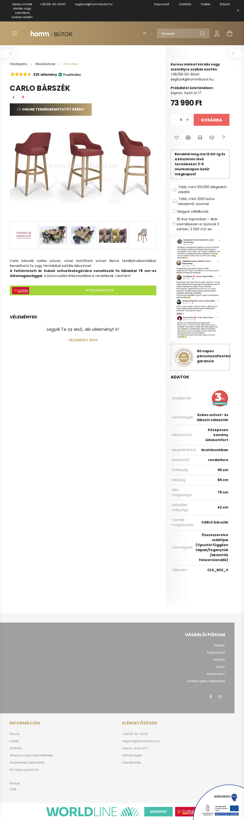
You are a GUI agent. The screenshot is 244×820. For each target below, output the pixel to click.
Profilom (219, 659)
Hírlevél (15, 783)
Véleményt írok (83, 340)
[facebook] (13, 97)
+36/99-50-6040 (53, 4)
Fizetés (14, 741)
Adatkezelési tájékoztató (27, 762)
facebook (210, 696)
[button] (45, 74)
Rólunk (14, 734)
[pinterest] (23, 97)
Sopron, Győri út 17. (135, 748)
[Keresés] (183, 33)
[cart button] (229, 33)
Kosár (221, 667)
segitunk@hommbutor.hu (93, 4)
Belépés (219, 645)
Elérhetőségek (132, 755)
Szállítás (16, 748)
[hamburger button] (14, 33)
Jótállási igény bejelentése (206, 681)
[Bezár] (238, 10)
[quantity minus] (174, 119)
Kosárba (211, 120)
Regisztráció (216, 652)
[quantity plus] (187, 119)
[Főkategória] (19, 64)
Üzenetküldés (131, 762)
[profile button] (217, 33)
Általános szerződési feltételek (31, 755)
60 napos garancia (24, 769)
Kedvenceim (216, 674)
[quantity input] (181, 120)
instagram (220, 696)
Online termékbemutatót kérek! (53, 109)
